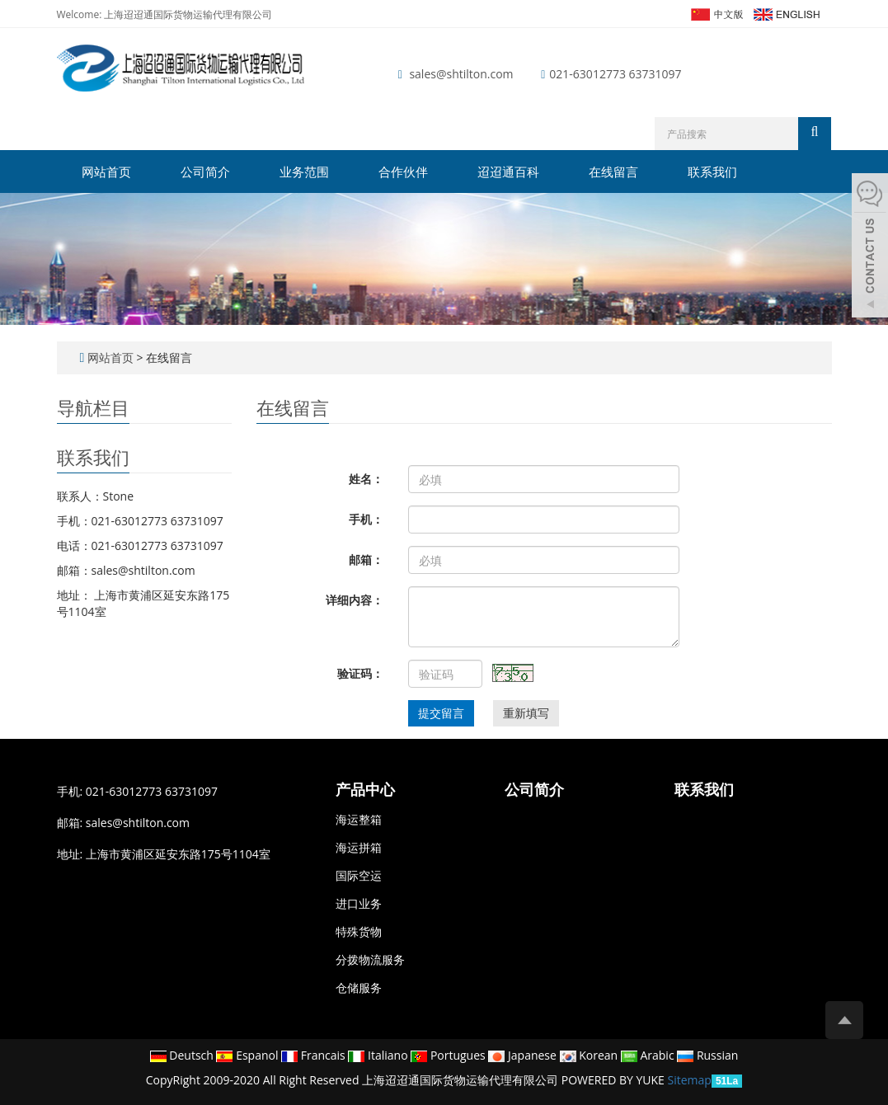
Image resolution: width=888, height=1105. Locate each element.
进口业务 (359, 903)
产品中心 (365, 790)
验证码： (360, 673)
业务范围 (304, 171)
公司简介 (205, 171)
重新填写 (526, 713)
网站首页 (106, 171)
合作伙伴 (403, 171)
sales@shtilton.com (461, 74)
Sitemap (690, 1080)
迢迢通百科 (508, 171)
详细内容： (354, 600)
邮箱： (366, 559)
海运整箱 (359, 819)
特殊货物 (359, 931)
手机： (366, 519)
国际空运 (359, 875)
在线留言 (613, 171)
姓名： (366, 479)
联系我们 (712, 171)
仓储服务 (359, 987)
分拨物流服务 (370, 959)
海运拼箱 (359, 847)
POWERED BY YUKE (614, 1080)
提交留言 (441, 713)
